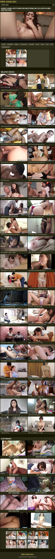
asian (4, 44)
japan (17, 44)
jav (52, 44)
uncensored (24, 44)
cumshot (32, 44)
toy (48, 44)
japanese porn (6, 47)
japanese (11, 44)
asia (43, 44)
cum (38, 44)
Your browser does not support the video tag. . (27, 27)
